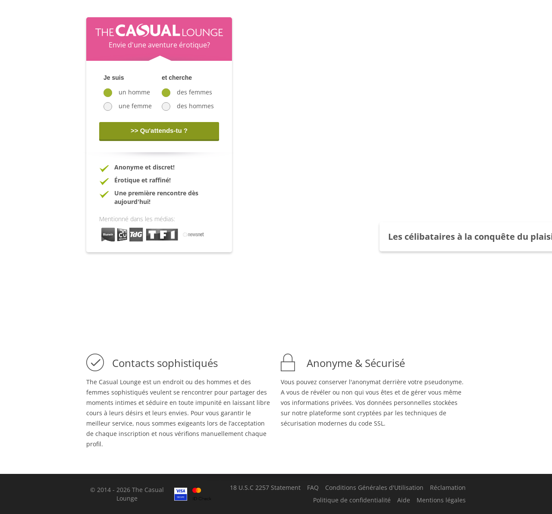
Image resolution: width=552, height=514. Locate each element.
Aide (403, 500)
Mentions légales (441, 500)
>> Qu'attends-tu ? (159, 130)
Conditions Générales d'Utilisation (374, 488)
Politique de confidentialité (352, 500)
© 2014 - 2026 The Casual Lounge (127, 494)
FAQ (313, 488)
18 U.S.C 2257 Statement (265, 488)
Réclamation (448, 488)
